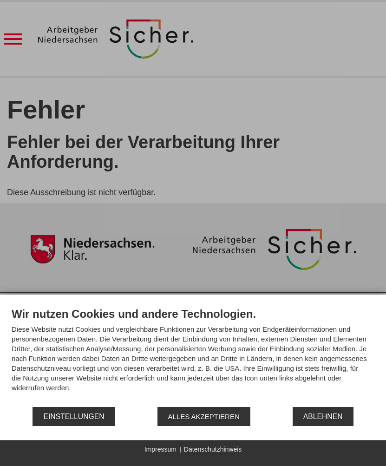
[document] (193, 356)
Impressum (160, 449)
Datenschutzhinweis (213, 449)
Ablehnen (323, 416)
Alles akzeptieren (204, 416)
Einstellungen (73, 416)
